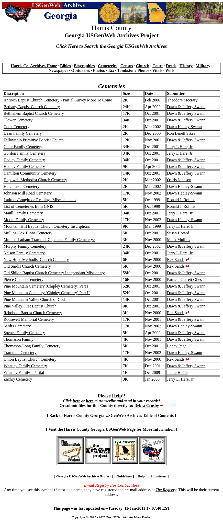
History (186, 66)
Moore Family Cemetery (24, 220)
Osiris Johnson (179, 180)
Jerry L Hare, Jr (180, 146)
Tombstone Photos (133, 70)
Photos (99, 70)
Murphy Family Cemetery (25, 246)
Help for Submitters (152, 476)
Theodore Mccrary (182, 100)
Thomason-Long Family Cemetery (32, 346)
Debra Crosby (146, 405)
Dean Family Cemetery (23, 133)
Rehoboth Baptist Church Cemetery (33, 313)
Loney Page (176, 346)
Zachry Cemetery (18, 379)
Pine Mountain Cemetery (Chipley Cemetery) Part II (47, 293)
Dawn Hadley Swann (184, 126)
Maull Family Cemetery (23, 213)
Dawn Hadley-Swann (184, 186)
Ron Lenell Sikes (181, 133)
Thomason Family (19, 339)
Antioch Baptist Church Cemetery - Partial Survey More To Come (58, 100)
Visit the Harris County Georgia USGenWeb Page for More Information (111, 429)
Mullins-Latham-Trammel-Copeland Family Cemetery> (49, 239)
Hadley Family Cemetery (24, 160)
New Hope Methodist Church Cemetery (36, 259)
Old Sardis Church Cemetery (27, 266)
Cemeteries (107, 66)
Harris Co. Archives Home (34, 66)
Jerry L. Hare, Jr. (181, 226)
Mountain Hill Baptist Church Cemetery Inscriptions (47, 226)
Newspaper (58, 70)
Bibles (65, 66)
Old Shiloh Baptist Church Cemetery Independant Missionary (54, 273)
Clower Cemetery (18, 120)
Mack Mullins (178, 239)
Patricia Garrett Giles (184, 279)
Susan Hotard (178, 233)
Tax (111, 70)
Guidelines (124, 476)
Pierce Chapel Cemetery (23, 279)
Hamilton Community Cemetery (30, 173)
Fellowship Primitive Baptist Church (34, 140)
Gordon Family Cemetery (25, 153)
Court (157, 66)
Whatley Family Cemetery (25, 366)
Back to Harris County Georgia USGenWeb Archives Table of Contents (111, 415)
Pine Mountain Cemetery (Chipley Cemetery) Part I (46, 286)
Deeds (171, 66)
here (76, 401)
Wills (169, 70)
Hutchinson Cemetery (21, 186)
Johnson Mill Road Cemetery (28, 193)
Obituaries (80, 70)
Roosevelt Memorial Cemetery (29, 319)
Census (126, 66)
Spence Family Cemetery (24, 332)
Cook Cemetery (16, 126)
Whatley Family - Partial (24, 372)
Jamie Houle (177, 372)
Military (203, 66)
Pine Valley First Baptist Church (30, 306)
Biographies (84, 66)
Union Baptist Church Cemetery (30, 359)
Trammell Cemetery (20, 352)
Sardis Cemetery (17, 326)
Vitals (157, 70)
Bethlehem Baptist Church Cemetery (34, 113)
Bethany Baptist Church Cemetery (32, 107)
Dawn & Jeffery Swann (186, 107)
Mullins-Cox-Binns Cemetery (28, 233)
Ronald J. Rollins (181, 200)
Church (142, 66)
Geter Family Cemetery (23, 146)
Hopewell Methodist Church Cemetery (35, 180)
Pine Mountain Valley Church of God (34, 299)
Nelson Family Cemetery (24, 253)
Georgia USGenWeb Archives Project (83, 476)
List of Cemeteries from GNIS (28, 206)
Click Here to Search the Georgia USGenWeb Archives (111, 46)
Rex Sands (175, 259)
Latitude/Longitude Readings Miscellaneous (40, 200)
